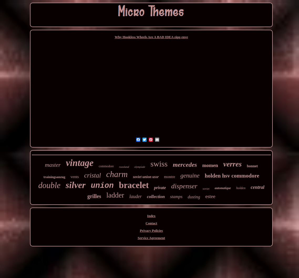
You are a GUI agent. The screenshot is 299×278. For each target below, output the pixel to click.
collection (156, 196)
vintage (80, 163)
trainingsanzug (54, 177)
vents (75, 177)
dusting (194, 197)
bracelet (134, 185)
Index (151, 216)
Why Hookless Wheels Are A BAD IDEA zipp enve (151, 37)
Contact (151, 223)
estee (210, 196)
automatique (223, 188)
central (257, 187)
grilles (94, 196)
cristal (92, 175)
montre (169, 177)
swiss (159, 163)
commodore (106, 166)
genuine (189, 175)
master (53, 164)
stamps (176, 196)
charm (117, 174)
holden (240, 188)
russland (124, 166)
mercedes (185, 164)
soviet (206, 188)
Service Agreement (151, 238)
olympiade (139, 166)
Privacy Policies (151, 230)
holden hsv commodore (232, 176)
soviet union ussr (146, 177)
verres (232, 164)
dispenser (184, 186)
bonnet (252, 166)
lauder (135, 196)
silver (76, 185)
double (49, 185)
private (160, 187)
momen (210, 165)
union (102, 185)
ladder (115, 195)
